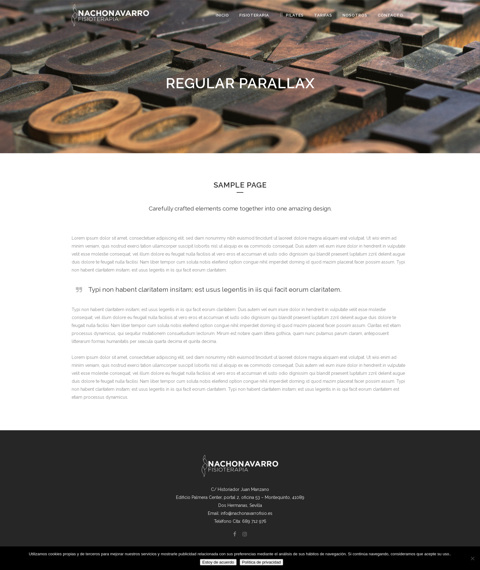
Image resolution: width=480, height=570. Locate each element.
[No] (472, 558)
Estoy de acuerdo (218, 562)
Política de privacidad (261, 562)
